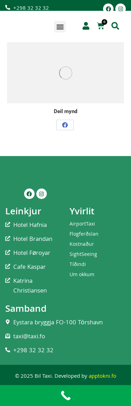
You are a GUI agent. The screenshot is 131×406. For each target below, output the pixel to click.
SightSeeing (83, 254)
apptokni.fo (102, 376)
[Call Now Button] (65, 395)
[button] (60, 26)
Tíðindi (78, 264)
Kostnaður (82, 244)
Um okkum (82, 275)
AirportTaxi (82, 224)
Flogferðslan (84, 234)
